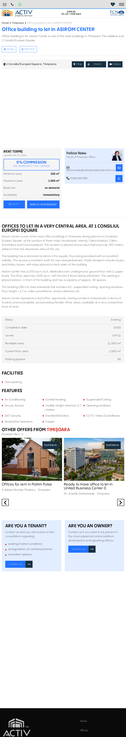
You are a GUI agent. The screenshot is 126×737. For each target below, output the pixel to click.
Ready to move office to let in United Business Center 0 (88, 486)
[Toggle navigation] (121, 4)
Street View (94, 65)
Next (120, 502)
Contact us (15, 564)
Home (5, 23)
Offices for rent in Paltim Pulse (27, 484)
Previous (5, 502)
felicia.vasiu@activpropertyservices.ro (91, 168)
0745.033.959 (77, 178)
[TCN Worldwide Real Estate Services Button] (117, 13)
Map (78, 64)
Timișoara (18, 23)
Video (115, 64)
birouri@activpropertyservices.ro (5, 3)
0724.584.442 (12, 3)
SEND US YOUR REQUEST (43, 204)
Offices (84, 730)
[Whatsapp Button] (20, 4)
